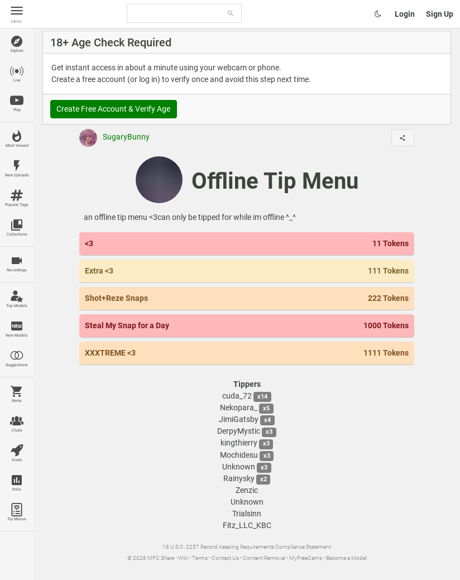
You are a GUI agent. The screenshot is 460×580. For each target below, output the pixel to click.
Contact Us (225, 558)
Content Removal (264, 558)
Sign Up (439, 13)
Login (405, 13)
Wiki (183, 558)
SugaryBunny (114, 136)
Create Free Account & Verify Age (113, 108)
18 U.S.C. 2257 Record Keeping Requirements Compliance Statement (246, 547)
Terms (200, 558)
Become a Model (346, 558)
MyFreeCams (305, 558)
